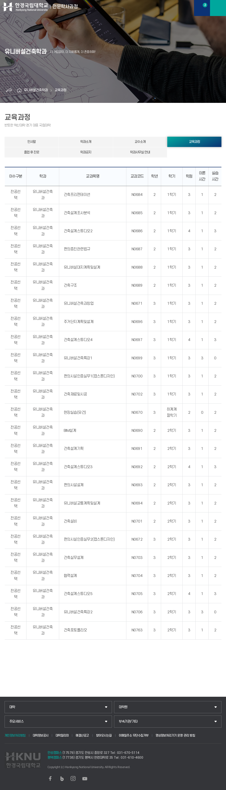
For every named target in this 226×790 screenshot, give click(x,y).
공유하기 (9, 90)
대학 (12, 707)
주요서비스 (16, 721)
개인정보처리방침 (15, 735)
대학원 (123, 707)
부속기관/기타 (128, 721)
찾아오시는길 (104, 735)
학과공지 (85, 152)
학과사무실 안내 (140, 152)
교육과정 (60, 90)
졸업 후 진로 (31, 152)
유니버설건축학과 (36, 90)
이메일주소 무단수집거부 (134, 735)
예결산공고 (82, 735)
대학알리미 (62, 735)
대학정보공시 (40, 735)
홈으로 (19, 90)
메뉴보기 (218, 8)
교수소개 (140, 142)
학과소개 (85, 142)
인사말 (31, 142)
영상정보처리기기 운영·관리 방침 (175, 735)
